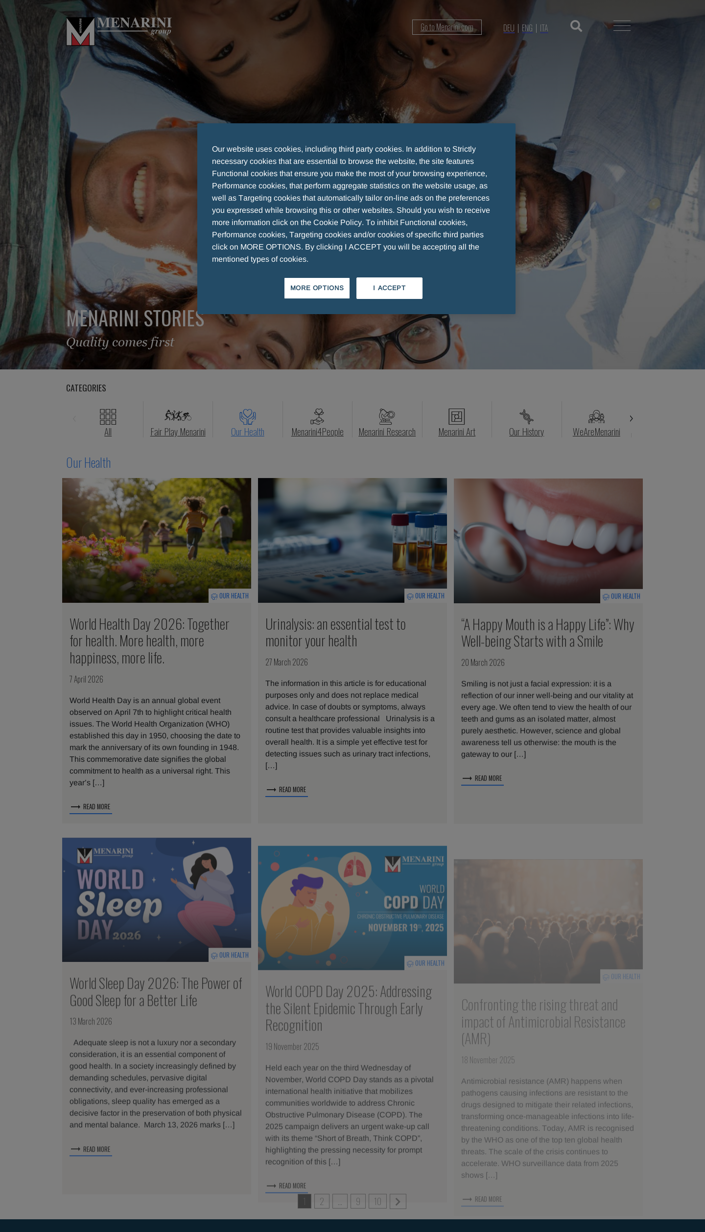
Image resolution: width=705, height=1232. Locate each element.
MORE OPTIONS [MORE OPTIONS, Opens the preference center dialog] (317, 288)
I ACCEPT (389, 288)
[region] (356, 218)
